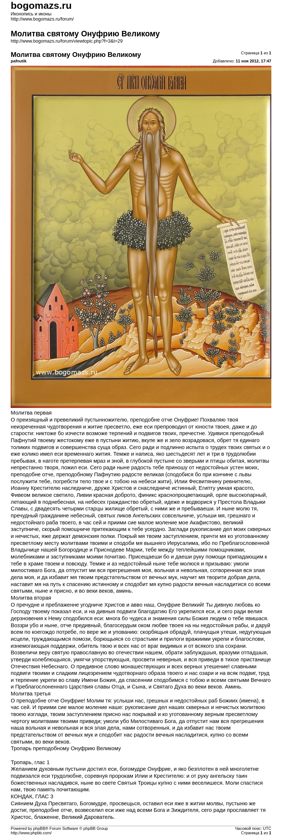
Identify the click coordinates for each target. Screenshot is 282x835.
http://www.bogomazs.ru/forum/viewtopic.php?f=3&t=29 (67, 41)
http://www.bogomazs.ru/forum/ (42, 19)
